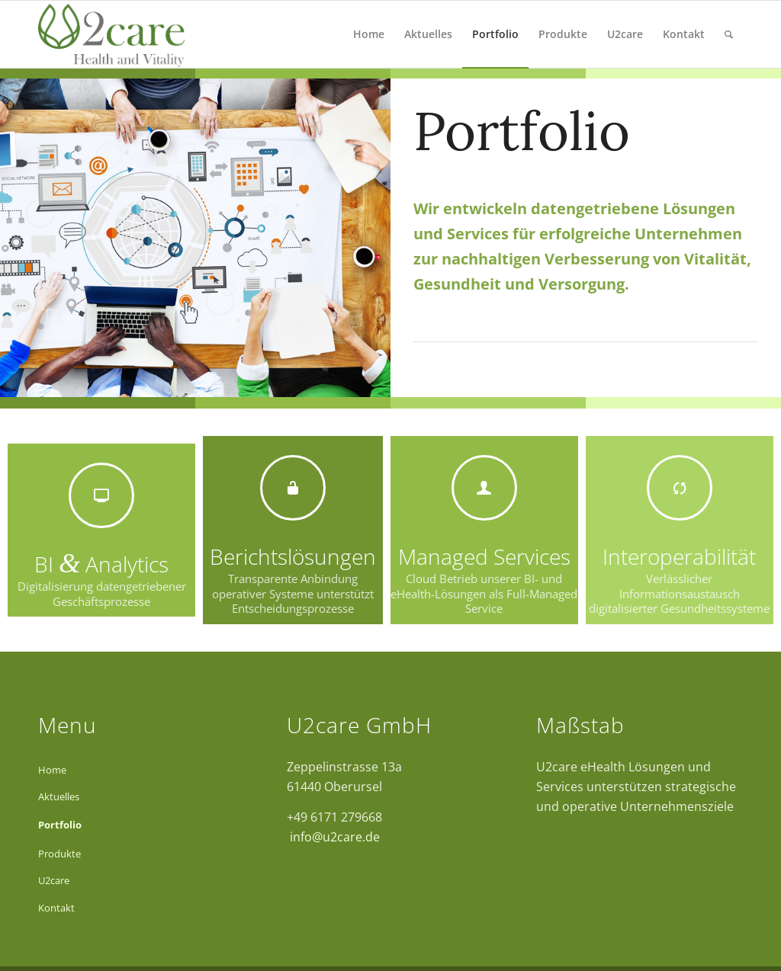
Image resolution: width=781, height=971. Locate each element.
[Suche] (729, 34)
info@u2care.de (333, 836)
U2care (53, 880)
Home (52, 770)
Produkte (59, 853)
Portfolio (60, 825)
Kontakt (56, 908)
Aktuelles (58, 796)
